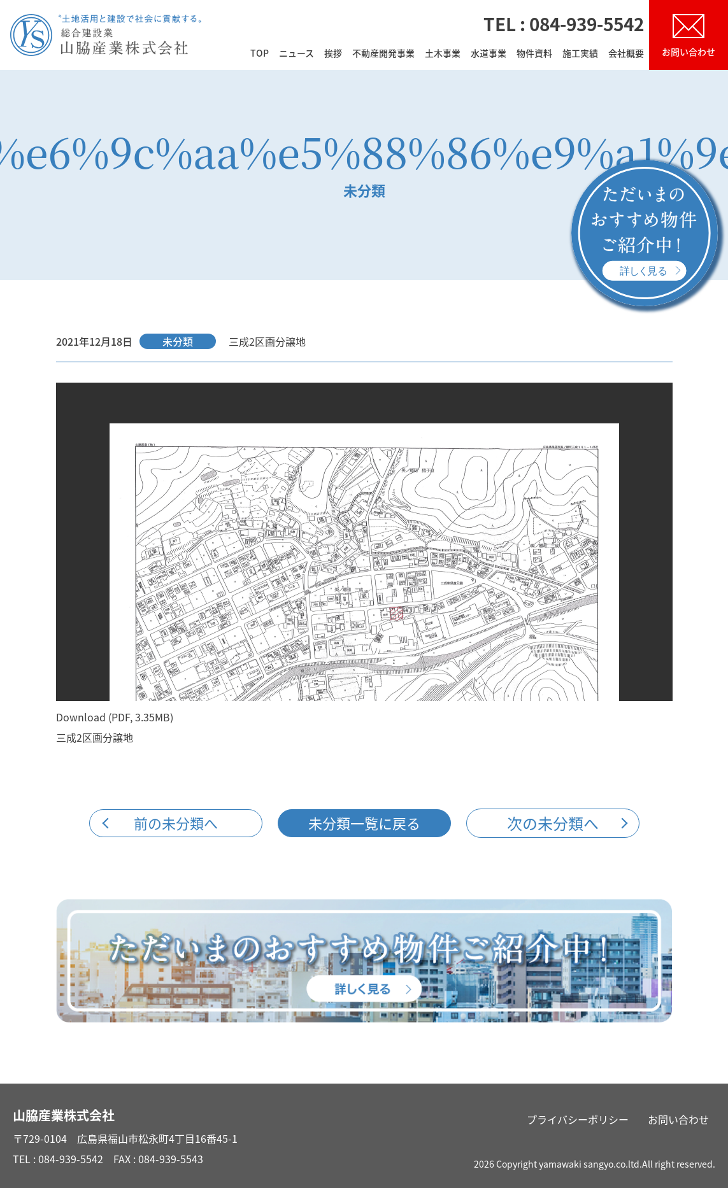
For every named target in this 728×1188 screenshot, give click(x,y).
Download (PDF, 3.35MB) (114, 717)
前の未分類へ (176, 822)
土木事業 (442, 53)
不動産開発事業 (383, 53)
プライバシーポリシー (578, 1119)
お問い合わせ (678, 1119)
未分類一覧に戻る (364, 822)
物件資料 (534, 53)
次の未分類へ (553, 823)
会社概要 (626, 53)
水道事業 (488, 53)
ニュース (296, 53)
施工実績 (580, 53)
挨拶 (333, 53)
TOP (259, 53)
